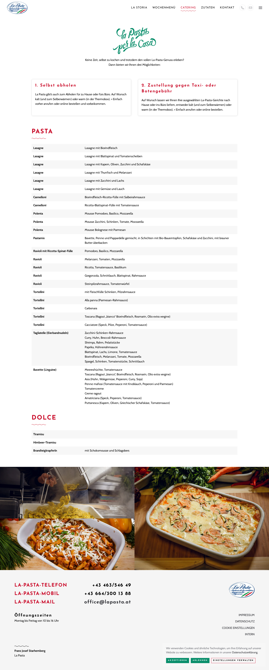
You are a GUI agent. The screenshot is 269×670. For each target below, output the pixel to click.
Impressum (247, 615)
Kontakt (227, 7)
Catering (188, 7)
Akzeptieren (177, 660)
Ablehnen (200, 660)
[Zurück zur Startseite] (17, 8)
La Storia (139, 7)
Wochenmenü (164, 7)
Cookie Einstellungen (238, 628)
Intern (250, 634)
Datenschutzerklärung (245, 652)
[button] (260, 8)
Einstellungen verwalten (233, 660)
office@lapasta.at (107, 602)
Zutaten (208, 7)
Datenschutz (245, 622)
